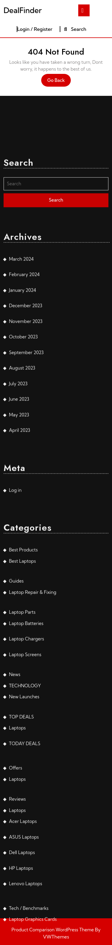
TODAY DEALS (24, 811)
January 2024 (22, 357)
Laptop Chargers (26, 706)
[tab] (84, 10)
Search (74, 29)
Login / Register (35, 29)
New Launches (24, 764)
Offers (15, 835)
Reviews (17, 866)
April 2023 (19, 497)
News (14, 741)
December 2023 (25, 373)
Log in (15, 557)
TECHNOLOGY (25, 753)
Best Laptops (22, 628)
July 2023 (18, 451)
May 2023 (19, 482)
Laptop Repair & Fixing (32, 659)
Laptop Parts (22, 679)
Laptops (17, 795)
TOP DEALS (21, 784)
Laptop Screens (25, 722)
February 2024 (24, 341)
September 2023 (26, 420)
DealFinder (23, 10)
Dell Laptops (22, 919)
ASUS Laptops (24, 904)
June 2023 (19, 466)
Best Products (23, 617)
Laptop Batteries (26, 690)
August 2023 (22, 435)
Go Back (59, 82)
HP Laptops (21, 935)
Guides (16, 648)
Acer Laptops (23, 888)
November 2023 (25, 388)
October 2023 (23, 404)
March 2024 (21, 326)
